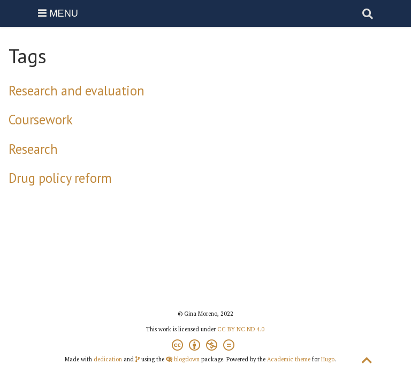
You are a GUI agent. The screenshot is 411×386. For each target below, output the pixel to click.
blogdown (187, 359)
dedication (108, 359)
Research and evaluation (76, 90)
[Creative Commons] (205, 346)
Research (33, 149)
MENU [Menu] (58, 13)
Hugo (327, 359)
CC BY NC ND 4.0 (240, 329)
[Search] (367, 13)
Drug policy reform (60, 178)
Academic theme (288, 359)
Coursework (41, 119)
